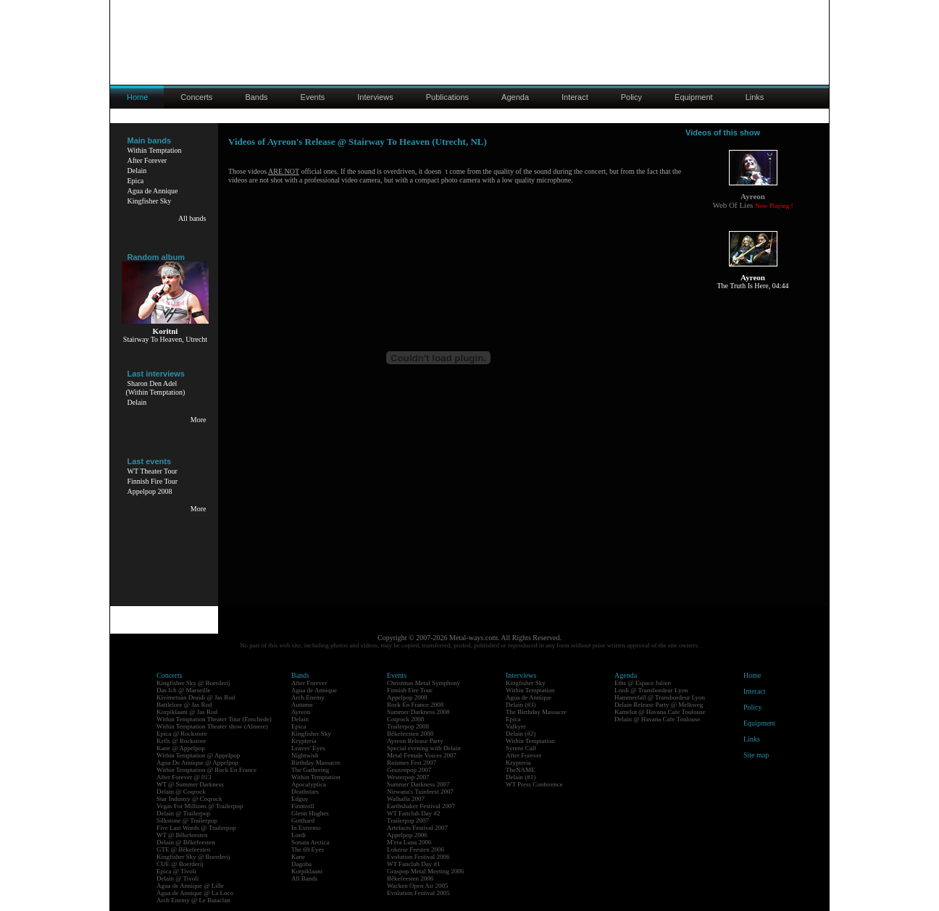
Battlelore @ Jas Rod (184, 704)
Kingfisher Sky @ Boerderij (193, 683)
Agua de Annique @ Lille (190, 885)
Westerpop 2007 (408, 777)
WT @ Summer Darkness (190, 784)
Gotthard (302, 820)
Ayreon (300, 711)
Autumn (302, 704)
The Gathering (310, 769)
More (198, 420)
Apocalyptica (308, 784)
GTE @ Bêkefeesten (183, 849)
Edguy (300, 798)
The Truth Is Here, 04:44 (752, 286)
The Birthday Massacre (536, 711)
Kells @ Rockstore (181, 740)
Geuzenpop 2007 (409, 769)
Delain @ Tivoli (177, 878)
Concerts (196, 97)
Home (752, 675)
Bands (256, 97)
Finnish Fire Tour (153, 481)
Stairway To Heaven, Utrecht (165, 339)
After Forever (147, 160)
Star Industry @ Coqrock (189, 798)
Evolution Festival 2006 (418, 856)
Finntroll (302, 806)
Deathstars (305, 791)
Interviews (375, 97)
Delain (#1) (520, 777)
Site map (756, 755)
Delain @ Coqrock (181, 791)
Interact (575, 97)
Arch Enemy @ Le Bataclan (193, 900)
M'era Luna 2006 (409, 842)
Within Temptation (155, 150)
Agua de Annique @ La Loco (194, 893)
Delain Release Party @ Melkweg (658, 704)
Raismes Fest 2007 (411, 762)
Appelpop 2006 (407, 835)
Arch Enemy (308, 697)
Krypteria (303, 740)
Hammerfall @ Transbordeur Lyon (659, 697)
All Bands (304, 878)
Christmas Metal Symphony (423, 683)
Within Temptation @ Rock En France (206, 769)
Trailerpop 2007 (408, 820)
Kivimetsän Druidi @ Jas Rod (195, 697)
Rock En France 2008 (415, 704)
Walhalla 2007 (406, 798)
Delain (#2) (520, 733)
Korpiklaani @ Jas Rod (186, 711)
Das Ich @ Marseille (183, 690)
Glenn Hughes (310, 813)
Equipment (694, 97)
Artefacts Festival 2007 (417, 827)
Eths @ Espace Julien (642, 683)
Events (313, 97)
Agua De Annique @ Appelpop (197, 762)
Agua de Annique (153, 191)
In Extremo (306, 827)
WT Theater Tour (153, 471)
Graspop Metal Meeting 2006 (425, 871)
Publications (447, 97)
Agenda (515, 97)
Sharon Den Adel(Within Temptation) (155, 387)
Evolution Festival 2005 (418, 893)
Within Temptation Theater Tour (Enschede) (214, 719)
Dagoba (301, 864)
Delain (137, 171)
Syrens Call (521, 748)
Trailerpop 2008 (408, 726)
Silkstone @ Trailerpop (186, 820)
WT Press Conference (534, 784)
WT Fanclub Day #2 (414, 813)
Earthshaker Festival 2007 (421, 806)
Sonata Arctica (310, 842)
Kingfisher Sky (150, 201)
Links (755, 97)
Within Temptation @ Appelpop (198, 755)
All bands (192, 218)
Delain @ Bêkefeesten (185, 842)
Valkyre (516, 726)
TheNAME (520, 769)
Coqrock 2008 (405, 719)
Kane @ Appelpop (180, 748)
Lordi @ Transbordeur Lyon (651, 690)
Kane (298, 856)
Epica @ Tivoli (176, 871)
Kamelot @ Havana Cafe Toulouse (659, 711)
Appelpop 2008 (150, 491)
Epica (136, 181)
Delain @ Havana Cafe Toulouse (657, 719)
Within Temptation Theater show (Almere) (212, 726)
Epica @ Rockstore (181, 733)
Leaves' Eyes (308, 748)
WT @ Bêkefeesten (182, 835)
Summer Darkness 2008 (418, 711)
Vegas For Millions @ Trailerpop (199, 806)
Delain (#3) (520, 704)
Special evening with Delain (424, 748)
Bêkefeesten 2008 (410, 733)
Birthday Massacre (316, 762)
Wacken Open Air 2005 (417, 885)
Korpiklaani (306, 871)
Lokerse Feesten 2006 (415, 849)
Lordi (298, 835)
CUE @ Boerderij (180, 864)
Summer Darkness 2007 (418, 784)
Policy (631, 97)
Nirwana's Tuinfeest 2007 (420, 791)
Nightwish (305, 755)
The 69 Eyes (307, 849)
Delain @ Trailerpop (183, 813)
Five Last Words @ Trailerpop (195, 827)
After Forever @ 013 (184, 777)
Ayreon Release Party (415, 740)
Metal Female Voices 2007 (421, 755)
